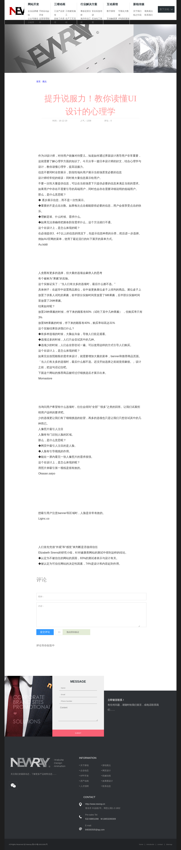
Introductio (150, 844)
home (141, 844)
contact (160, 844)
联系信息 (106, 786)
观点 (44, 81)
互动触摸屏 (112, 18)
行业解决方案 (89, 4)
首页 (38, 81)
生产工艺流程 (70, 20)
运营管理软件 (44, 20)
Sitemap (169, 844)
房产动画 (84, 781)
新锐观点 (106, 765)
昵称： (41, 596)
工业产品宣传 (59, 13)
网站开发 (33, 4)
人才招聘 (84, 786)
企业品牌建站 (33, 13)
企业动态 (84, 770)
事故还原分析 (86, 13)
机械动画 (106, 776)
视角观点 (148, 11)
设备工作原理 (59, 20)
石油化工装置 (97, 20)
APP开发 (84, 776)
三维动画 (59, 4)
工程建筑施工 (70, 13)
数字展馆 (111, 11)
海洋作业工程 (86, 20)
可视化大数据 (123, 13)
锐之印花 (137, 15)
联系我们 (148, 15)
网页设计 (106, 770)
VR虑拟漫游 (124, 18)
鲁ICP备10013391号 (40, 844)
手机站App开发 (44, 13)
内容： (41, 606)
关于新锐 (84, 765)
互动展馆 (112, 4)
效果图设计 (107, 781)
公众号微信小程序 (33, 20)
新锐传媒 (138, 4)
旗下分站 (166, 9)
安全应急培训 (97, 13)
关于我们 (137, 11)
